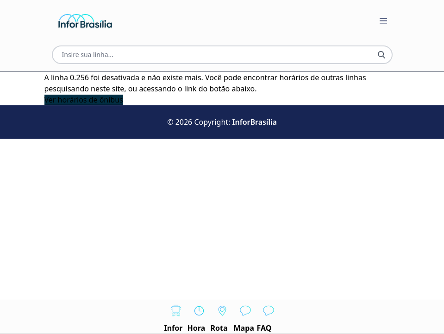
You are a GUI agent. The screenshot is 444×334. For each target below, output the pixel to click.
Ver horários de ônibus (83, 100)
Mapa (245, 316)
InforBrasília (254, 122)
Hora (199, 316)
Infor (176, 316)
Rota (222, 316)
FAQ (268, 316)
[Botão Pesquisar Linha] (381, 54)
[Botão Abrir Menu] (383, 21)
